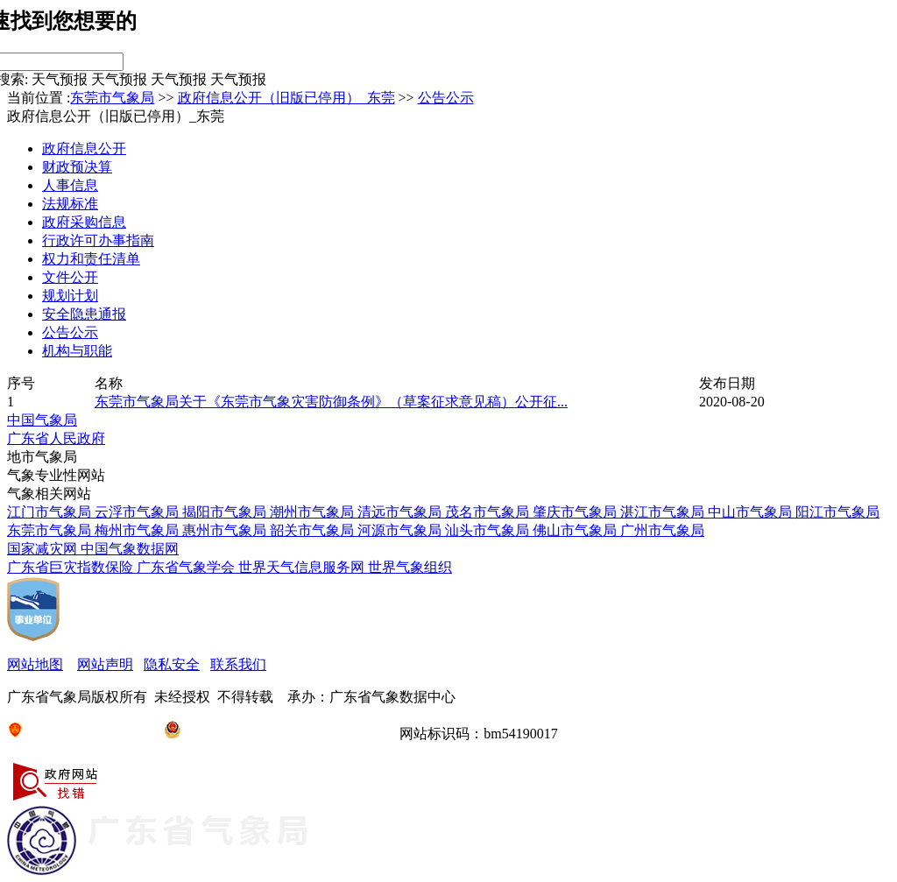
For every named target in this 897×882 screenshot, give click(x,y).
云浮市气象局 (138, 512)
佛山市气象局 (576, 530)
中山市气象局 (751, 512)
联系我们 (238, 664)
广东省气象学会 (187, 567)
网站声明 (105, 664)
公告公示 (446, 97)
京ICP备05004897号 (78, 733)
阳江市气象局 (837, 512)
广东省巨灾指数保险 (72, 567)
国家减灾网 (44, 548)
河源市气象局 (401, 530)
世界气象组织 (410, 567)
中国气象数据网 (130, 548)
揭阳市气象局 (226, 512)
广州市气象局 (662, 530)
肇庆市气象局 (576, 512)
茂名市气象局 (489, 512)
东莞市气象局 (112, 97)
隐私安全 (172, 664)
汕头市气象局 (489, 530)
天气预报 (60, 79)
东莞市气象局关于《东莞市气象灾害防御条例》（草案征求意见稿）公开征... (331, 401)
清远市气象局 (401, 512)
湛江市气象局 (664, 512)
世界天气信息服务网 (303, 567)
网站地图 (35, 664)
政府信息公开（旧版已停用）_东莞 (286, 97)
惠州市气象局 (226, 530)
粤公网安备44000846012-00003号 (274, 733)
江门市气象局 (51, 512)
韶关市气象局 (313, 530)
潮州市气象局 (313, 512)
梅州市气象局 (138, 530)
